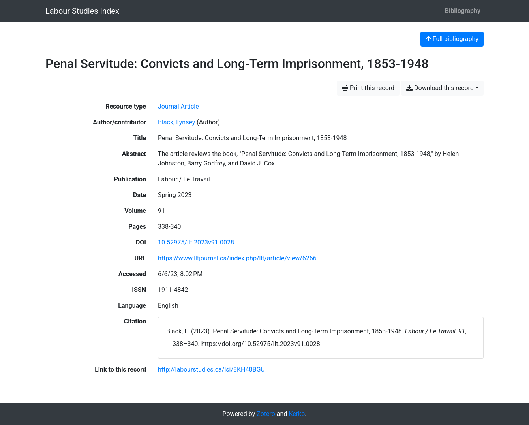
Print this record (368, 88)
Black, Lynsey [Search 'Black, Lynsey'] (176, 122)
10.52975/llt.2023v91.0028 (196, 242)
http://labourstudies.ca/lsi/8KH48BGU (211, 369)
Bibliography (462, 11)
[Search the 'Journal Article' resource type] (178, 106)
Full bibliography (452, 39)
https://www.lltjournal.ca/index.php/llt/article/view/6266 (237, 258)
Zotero (266, 413)
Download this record (440, 88)
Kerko (297, 413)
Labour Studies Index (82, 11)
